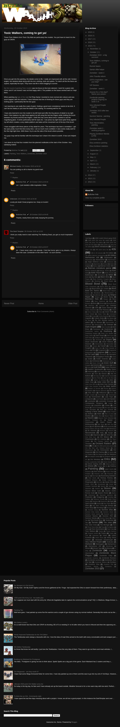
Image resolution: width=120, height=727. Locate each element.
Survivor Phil (107, 516)
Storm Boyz (89, 508)
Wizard (87, 548)
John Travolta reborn (98, 76)
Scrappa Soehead (91, 486)
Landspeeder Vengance (94, 403)
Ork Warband (100, 454)
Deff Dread (100, 335)
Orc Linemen (101, 439)
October (93, 52)
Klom (112, 392)
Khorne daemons (101, 390)
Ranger (87, 476)
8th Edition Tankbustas (22, 647)
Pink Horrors (98, 471)
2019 (90, 32)
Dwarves (88, 344)
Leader (110, 403)
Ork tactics (110, 452)
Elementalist (99, 344)
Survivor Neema (91, 516)
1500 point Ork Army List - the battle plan (29, 598)
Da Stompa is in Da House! (24, 585)
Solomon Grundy (99, 499)
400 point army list (102, 249)
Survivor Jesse (108, 512)
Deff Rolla (88, 337)
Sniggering (100, 497)
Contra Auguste (103, 316)
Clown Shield (89, 314)
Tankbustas (110, 520)
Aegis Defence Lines (95, 262)
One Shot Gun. (90, 437)
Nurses (87, 435)
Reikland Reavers (91, 480)
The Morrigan (105, 525)
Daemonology (99, 324)
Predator (88, 473)
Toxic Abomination (98, 529)
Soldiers (87, 499)
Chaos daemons (107, 308)
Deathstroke (108, 329)
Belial (111, 275)
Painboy (113, 466)
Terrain (95, 522)
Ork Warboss (111, 454)
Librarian (88, 405)
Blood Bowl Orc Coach (100, 288)
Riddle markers (107, 480)
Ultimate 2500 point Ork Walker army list (28, 684)
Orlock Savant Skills (109, 462)
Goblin (90, 359)
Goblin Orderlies (102, 359)
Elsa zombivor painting (98, 143)
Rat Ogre (95, 476)
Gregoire (88, 365)
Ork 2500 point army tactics (105, 446)
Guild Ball (97, 367)
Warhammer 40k (95, 546)
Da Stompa (98, 322)
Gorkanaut (96, 361)
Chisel (114, 310)
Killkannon (102, 393)
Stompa (110, 505)
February (94, 167)
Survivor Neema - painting (100, 116)
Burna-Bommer (111, 303)
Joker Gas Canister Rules (93, 386)
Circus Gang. (92, 312)
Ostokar (99, 466)
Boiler (105, 295)
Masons (91, 418)
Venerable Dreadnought (104, 540)
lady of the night (23, 97)
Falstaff (103, 346)
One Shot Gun (108, 435)
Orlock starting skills (95, 464)
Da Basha (110, 318)
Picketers (88, 471)
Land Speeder (111, 399)
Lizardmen (97, 405)
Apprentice (97, 264)
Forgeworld (102, 350)
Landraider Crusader (106, 401)
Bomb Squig (108, 297)
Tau (86, 522)
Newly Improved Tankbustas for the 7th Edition (31, 635)
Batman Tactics (104, 270)
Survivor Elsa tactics (92, 512)
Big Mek (94, 277)
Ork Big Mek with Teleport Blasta (97, 448)
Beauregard (101, 275)
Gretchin (96, 365)
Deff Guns (110, 335)
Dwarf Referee (107, 342)
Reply (12, 173)
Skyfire (114, 493)
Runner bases (95, 66)
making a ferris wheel (94, 412)
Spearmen (104, 501)
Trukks (111, 533)
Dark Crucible (106, 327)
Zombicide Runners (109, 558)
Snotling (110, 497)
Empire (95, 346)
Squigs (99, 503)
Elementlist (109, 344)
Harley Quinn (111, 369)
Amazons (88, 264)
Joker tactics (111, 386)
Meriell (87, 426)
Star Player (107, 503)
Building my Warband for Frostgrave (27, 659)
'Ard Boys (88, 238)
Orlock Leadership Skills (92, 462)
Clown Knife (109, 312)
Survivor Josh (108, 514)
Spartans (95, 501)
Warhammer (111, 544)
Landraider (91, 401)
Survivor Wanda (91, 518)
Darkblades (96, 329)
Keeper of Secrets (94, 388)
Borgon (106, 299)
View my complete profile (95, 198)
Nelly (102, 433)
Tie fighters (110, 527)
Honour (104, 374)
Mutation (102, 430)
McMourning (89, 424)
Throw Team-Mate (93, 527)
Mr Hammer (92, 430)
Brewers (87, 303)
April (92, 161)
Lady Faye (109, 397)
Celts (96, 308)
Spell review (89, 503)
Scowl (111, 484)
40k (114, 249)
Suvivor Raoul (104, 518)
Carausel (102, 305)
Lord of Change (97, 407)
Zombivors (108, 566)
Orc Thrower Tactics (101, 441)
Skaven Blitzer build (93, 491)
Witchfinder (109, 546)
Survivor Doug (93, 510)
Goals (114, 356)
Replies (15, 177)
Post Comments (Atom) (45, 311)
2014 (90, 175)
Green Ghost (96, 363)
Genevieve (103, 354)
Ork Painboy (100, 452)
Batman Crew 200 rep (108, 266)
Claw (100, 312)
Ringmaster (89, 482)
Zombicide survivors (95, 560)
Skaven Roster (103, 493)
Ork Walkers (89, 454)
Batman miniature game (99, 268)
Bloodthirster (97, 295)
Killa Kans (92, 393)
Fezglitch (88, 348)
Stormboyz (100, 508)
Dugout (109, 340)
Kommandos (96, 397)
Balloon (95, 266)
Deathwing (108, 331)
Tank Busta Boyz (96, 520)
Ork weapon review (94, 456)
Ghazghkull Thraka (102, 357)
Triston (103, 533)
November (94, 49)
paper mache (109, 469)
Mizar (99, 426)
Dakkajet (110, 324)
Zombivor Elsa (93, 564)
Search (103, 486)
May (92, 157)
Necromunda (90, 433)
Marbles (88, 416)
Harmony (91, 371)
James (87, 380)
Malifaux (91, 414)
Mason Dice (98, 416)
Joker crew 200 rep (105, 382)
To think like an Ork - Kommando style (27, 696)
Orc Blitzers (104, 437)
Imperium (88, 378)
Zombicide (31, 154)
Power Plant (110, 471)
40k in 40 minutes (97, 253)
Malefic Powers (111, 411)
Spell (112, 501)
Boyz (111, 301)
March (92, 164)
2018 (90, 36)
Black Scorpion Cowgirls (101, 279)
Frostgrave (100, 352)
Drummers (99, 339)
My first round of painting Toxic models (18, 88)
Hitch (96, 373)
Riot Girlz (99, 482)
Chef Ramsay (104, 310)
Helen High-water (102, 371)
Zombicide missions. (91, 558)
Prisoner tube (99, 473)
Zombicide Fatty (106, 555)
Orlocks (91, 466)
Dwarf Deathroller (91, 342)
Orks (107, 459)
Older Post (72, 303)
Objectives (96, 435)
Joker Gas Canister (107, 384)
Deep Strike (89, 335)
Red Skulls (92, 478)
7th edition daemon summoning (95, 255)
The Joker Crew (91, 525)
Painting (13, 154)
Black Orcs (104, 277)
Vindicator (109, 542)
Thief (114, 525)
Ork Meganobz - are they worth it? (26, 672)
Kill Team (112, 390)
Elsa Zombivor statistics (99, 146)
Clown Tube (102, 314)
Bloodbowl (97, 293)
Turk (86, 535)
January (93, 171)
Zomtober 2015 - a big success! (98, 56)
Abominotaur (112, 259)
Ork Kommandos (103, 450)
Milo (93, 426)
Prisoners (110, 473)
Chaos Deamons (90, 310)
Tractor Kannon (111, 531)
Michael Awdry (15, 166)
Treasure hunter (93, 533)
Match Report (106, 422)
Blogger (74, 722)
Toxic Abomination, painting (97, 124)
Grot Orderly (106, 365)
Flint (93, 350)
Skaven (107, 488)
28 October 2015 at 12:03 (33, 231)
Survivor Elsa (107, 510)
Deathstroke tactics (91, 331)
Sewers (97, 488)
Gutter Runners (110, 367)
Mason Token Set (110, 416)
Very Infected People (98, 119)
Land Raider (100, 399)
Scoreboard (101, 484)
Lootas (107, 405)
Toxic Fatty (110, 529)
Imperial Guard (109, 376)
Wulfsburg (108, 548)
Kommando (101, 395)
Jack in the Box (108, 378)
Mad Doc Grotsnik (106, 409)
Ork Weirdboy (95, 459)
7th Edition (109, 253)
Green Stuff (108, 363)
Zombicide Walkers (101, 562)
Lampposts (89, 399)
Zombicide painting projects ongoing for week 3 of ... (98, 100)
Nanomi (111, 430)
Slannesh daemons (106, 495)
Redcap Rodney (106, 478)
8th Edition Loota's (20, 622)
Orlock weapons (111, 464)
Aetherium (110, 262)
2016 (90, 42)
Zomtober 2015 (41, 154)
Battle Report (96, 273)
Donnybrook (107, 337)
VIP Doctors (94, 85)
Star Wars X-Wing (98, 505)
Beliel (87, 277)
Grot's (114, 365)
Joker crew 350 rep (91, 384)
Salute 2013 (109, 482)
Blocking (97, 281)
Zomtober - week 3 (97, 73)
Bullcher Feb (21, 182)
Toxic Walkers (21, 154)
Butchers (91, 305)
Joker (111, 380)
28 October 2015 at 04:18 (31, 166)
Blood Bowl (92, 283)
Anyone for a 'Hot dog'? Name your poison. (99, 93)
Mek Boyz (101, 424)
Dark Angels (91, 327)
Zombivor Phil (108, 564)
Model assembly (109, 426)
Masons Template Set (93, 420)
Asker (112, 264)
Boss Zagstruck (100, 301)
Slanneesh (91, 495)
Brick (95, 303)
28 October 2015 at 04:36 (27, 199)
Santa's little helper (97, 69)
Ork (93, 446)
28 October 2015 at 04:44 (39, 182)
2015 (90, 46)
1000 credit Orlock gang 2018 (105, 238)
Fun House (112, 352)
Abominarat (88, 259)
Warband (88, 544)
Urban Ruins (99, 537)
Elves (87, 346)
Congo (94, 316)
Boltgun (97, 297)
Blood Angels (108, 281)
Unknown (13, 199)
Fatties (111, 346)
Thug (102, 527)
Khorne (106, 388)
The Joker (108, 522)
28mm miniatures (101, 246)
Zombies (113, 562)
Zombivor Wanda (91, 566)
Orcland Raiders (103, 443)
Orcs (87, 446)
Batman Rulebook (91, 270)
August (93, 154)
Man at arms (109, 414)
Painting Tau (18, 610)
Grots (89, 367)
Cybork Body (99, 318)
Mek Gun (110, 424)
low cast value (109, 407)
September (94, 150)
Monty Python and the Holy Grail (95, 428)
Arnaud (105, 264)
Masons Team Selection (106, 418)
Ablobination (108, 257)
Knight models (90, 395)
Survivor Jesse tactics (92, 514)
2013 (90, 178)
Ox (106, 466)
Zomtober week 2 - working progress (97, 129)
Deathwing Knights (91, 333)
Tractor (101, 531)
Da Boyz (88, 320)
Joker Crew (89, 382)
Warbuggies (100, 544)
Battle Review (109, 273)
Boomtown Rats (91, 299)
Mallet (99, 414)
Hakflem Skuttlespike (95, 369)
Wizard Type (97, 548)
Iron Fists (97, 378)
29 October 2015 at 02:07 (39, 247)
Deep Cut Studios (107, 333)
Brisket (102, 303)
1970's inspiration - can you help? (99, 81)
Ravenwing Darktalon (108, 476)
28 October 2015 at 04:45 (39, 214)
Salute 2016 (89, 484)
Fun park (91, 354)
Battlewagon (89, 275)
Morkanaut (112, 428)
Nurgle (110, 433)
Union (105, 535)
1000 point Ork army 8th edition (99, 240)
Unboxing (95, 535)
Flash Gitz (98, 348)
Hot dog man (98, 376)
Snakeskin (88, 497)
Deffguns (98, 337)
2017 (90, 39)
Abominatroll (100, 260)
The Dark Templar (17, 231)
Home (41, 303)
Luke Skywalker (90, 409)
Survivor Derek (111, 507)
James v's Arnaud (100, 380)
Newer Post (9, 303)
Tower (87, 529)
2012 (90, 182)
